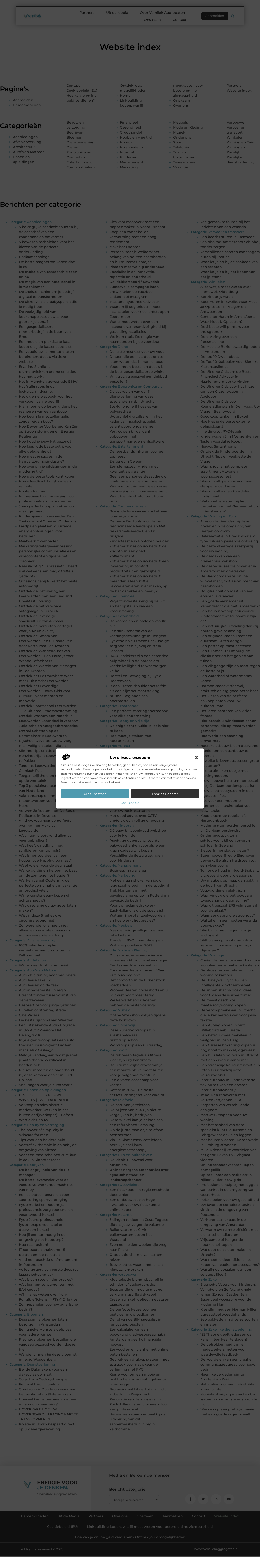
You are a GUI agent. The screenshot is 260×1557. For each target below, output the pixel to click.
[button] (196, 757)
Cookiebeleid (130, 802)
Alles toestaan (94, 794)
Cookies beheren (165, 794)
